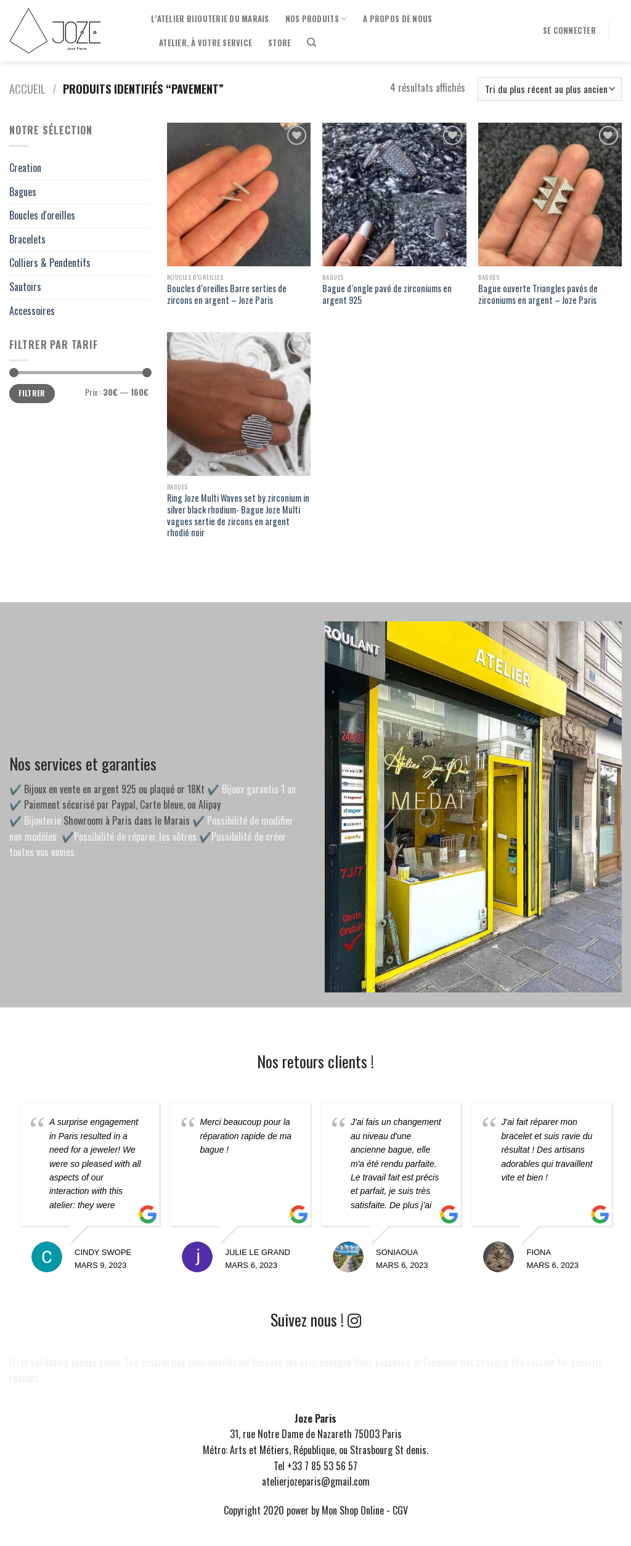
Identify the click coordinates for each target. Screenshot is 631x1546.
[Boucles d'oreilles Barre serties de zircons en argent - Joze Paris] (239, 194)
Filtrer (32, 393)
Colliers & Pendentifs (50, 262)
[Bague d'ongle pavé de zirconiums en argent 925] (394, 194)
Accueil (27, 88)
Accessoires (32, 310)
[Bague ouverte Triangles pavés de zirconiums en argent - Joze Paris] (550, 194)
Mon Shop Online (353, 1510)
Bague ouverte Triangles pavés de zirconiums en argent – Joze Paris (538, 294)
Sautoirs (25, 286)
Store (279, 43)
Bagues (22, 191)
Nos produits (316, 19)
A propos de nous (397, 19)
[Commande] (550, 89)
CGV (400, 1510)
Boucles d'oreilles (42, 215)
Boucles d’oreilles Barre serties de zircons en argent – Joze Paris (227, 294)
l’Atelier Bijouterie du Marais (210, 19)
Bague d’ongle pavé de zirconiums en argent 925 (387, 294)
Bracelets (27, 239)
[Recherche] (311, 42)
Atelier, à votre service (205, 43)
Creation (25, 167)
